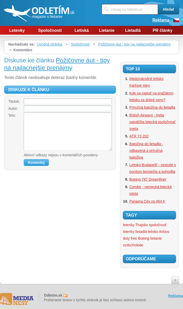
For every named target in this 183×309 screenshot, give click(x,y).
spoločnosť (157, 225)
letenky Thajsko (135, 225)
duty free (130, 238)
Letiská (82, 30)
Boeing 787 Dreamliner (147, 179)
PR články (162, 30)
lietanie (156, 238)
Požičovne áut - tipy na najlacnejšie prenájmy (134, 44)
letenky (128, 232)
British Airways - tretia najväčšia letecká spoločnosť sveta (152, 122)
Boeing (143, 238)
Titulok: (14, 101)
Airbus (164, 232)
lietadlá (141, 232)
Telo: (12, 115)
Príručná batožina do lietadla (152, 107)
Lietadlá (133, 30)
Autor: (13, 108)
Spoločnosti (50, 30)
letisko (153, 232)
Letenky (17, 30)
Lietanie (106, 30)
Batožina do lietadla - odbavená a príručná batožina (146, 150)
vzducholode (133, 245)
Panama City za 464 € (147, 201)
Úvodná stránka (49, 44)
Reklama (160, 20)
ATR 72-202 (138, 136)
